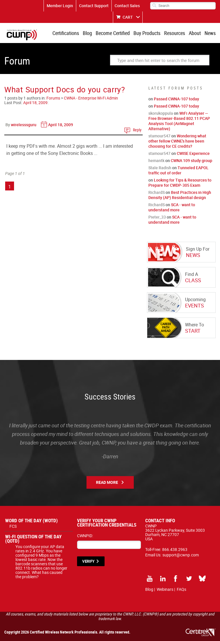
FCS (13, 526)
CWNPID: (85, 535)
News (210, 33)
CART (128, 17)
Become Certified (113, 33)
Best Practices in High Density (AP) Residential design (179, 195)
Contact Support (94, 5)
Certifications (65, 33)
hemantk (156, 160)
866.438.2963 (174, 549)
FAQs (181, 589)
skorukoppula (160, 113)
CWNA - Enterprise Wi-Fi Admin (91, 98)
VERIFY (88, 561)
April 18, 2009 (35, 102)
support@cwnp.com (180, 555)
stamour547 (159, 136)
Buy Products (146, 33)
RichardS (156, 192)
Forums (53, 98)
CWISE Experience (193, 153)
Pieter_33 (157, 217)
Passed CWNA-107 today (176, 99)
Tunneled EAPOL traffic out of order (178, 170)
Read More (107, 482)
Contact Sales (127, 5)
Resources (174, 33)
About (195, 33)
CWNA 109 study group (191, 160)
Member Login (60, 5)
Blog (87, 33)
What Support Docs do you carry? (64, 89)
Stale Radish (159, 167)
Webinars (165, 589)
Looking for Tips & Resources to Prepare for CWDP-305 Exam (179, 182)
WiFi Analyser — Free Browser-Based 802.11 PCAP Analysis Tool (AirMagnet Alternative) (179, 120)
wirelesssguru (23, 124)
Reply (137, 130)
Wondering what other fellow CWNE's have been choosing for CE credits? (177, 141)
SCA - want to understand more (171, 207)
